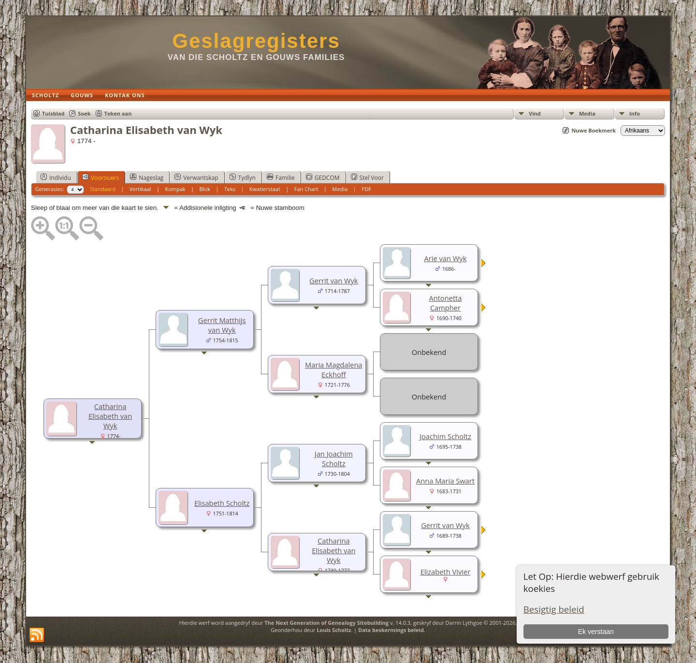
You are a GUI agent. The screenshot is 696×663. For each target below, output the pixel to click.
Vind (535, 113)
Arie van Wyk (445, 258)
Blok (204, 188)
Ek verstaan (596, 631)
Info (634, 113)
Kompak (175, 188)
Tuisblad (53, 113)
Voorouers (100, 177)
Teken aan (118, 113)
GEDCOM (323, 177)
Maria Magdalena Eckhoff (333, 369)
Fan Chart (306, 188)
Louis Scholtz (334, 630)
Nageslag (146, 177)
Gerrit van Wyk (333, 280)
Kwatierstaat (264, 188)
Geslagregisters (256, 40)
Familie (281, 177)
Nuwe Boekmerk (593, 130)
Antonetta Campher (445, 302)
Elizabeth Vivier (445, 571)
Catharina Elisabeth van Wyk (110, 415)
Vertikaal (140, 188)
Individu (56, 177)
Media (587, 113)
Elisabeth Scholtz (222, 503)
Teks (229, 188)
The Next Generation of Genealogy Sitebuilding (326, 622)
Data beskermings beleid (391, 630)
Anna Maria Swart (445, 481)
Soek (84, 113)
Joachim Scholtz (445, 436)
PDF (366, 188)
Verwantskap (196, 177)
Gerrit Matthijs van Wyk (222, 325)
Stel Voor (367, 177)
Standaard (103, 188)
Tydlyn (243, 177)
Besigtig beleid (553, 609)
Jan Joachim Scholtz (334, 458)
